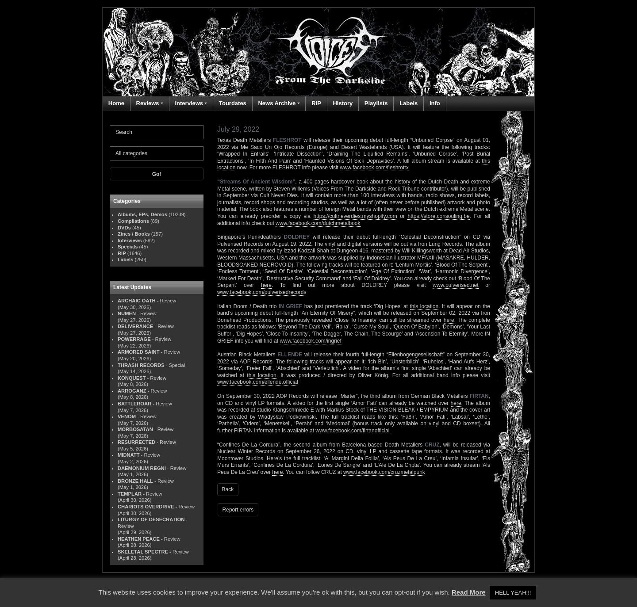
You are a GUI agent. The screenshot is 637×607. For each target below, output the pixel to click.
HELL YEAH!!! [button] (513, 592)
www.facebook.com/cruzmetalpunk (384, 472)
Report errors (238, 510)
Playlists (376, 103)
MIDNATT (129, 455)
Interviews (189, 103)
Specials (128, 246)
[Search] (156, 132)
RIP (316, 103)
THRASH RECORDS (141, 365)
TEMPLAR (130, 493)
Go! (156, 174)
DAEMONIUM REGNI (142, 468)
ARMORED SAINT (138, 352)
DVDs (124, 227)
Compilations (133, 221)
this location (424, 306)
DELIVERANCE (135, 326)
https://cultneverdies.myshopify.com (355, 216)
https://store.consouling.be (438, 216)
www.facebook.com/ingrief (310, 341)
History (343, 103)
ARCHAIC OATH (137, 300)
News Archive (276, 103)
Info (435, 103)
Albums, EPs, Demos (142, 214)
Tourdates (232, 103)
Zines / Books (134, 234)
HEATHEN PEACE (139, 539)
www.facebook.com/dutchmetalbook (318, 223)
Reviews (147, 103)
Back (228, 489)
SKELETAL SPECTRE (143, 551)
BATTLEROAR (134, 403)
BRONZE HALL (135, 481)
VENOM (127, 416)
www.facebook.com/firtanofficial (352, 431)
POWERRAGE (134, 339)
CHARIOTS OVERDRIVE (146, 506)
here (266, 285)
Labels (408, 103)
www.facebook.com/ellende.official (257, 382)
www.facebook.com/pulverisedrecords (261, 292)
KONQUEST (132, 378)
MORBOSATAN (135, 429)
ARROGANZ (132, 390)
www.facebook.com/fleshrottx (374, 167)
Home (116, 103)
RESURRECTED (136, 442)
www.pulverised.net (455, 285)
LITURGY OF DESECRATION (151, 519)
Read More (469, 592)
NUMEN (127, 313)
